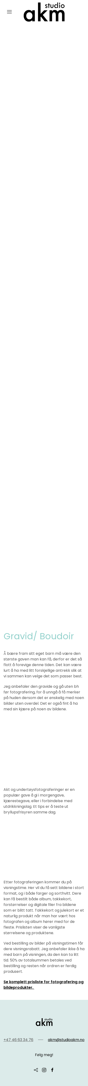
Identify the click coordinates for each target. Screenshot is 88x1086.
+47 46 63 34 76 (18, 1039)
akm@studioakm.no (66, 1039)
